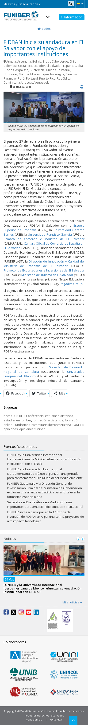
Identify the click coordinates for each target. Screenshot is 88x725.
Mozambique (39, 74)
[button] (80, 3)
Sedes (44, 28)
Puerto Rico (47, 78)
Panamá (71, 74)
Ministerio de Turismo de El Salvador (47, 275)
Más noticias (72, 602)
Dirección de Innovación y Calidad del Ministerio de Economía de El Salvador (44, 263)
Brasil (46, 61)
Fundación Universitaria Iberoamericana (42, 425)
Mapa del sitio (34, 719)
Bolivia (36, 61)
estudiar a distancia (59, 416)
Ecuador (39, 66)
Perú (21, 78)
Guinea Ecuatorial (58, 70)
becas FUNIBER (14, 416)
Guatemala (37, 70)
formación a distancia (48, 420)
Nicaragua (57, 74)
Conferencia (35, 416)
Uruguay (27, 83)
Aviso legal (56, 719)
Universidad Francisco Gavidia (50, 234)
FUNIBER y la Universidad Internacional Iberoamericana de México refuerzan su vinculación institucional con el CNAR (44, 459)
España (68, 66)
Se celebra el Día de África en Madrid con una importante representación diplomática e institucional (45, 504)
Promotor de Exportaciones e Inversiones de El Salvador (44, 270)
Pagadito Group (71, 284)
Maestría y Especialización (22, 4)
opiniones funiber (32, 429)
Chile (73, 61)
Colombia (10, 66)
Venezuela (42, 83)
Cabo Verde (60, 61)
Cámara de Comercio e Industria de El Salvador (44, 239)
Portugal (32, 78)
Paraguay (10, 78)
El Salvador (54, 66)
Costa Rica (25, 66)
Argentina (24, 61)
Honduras (10, 74)
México (24, 74)
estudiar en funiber (17, 420)
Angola (11, 61)
